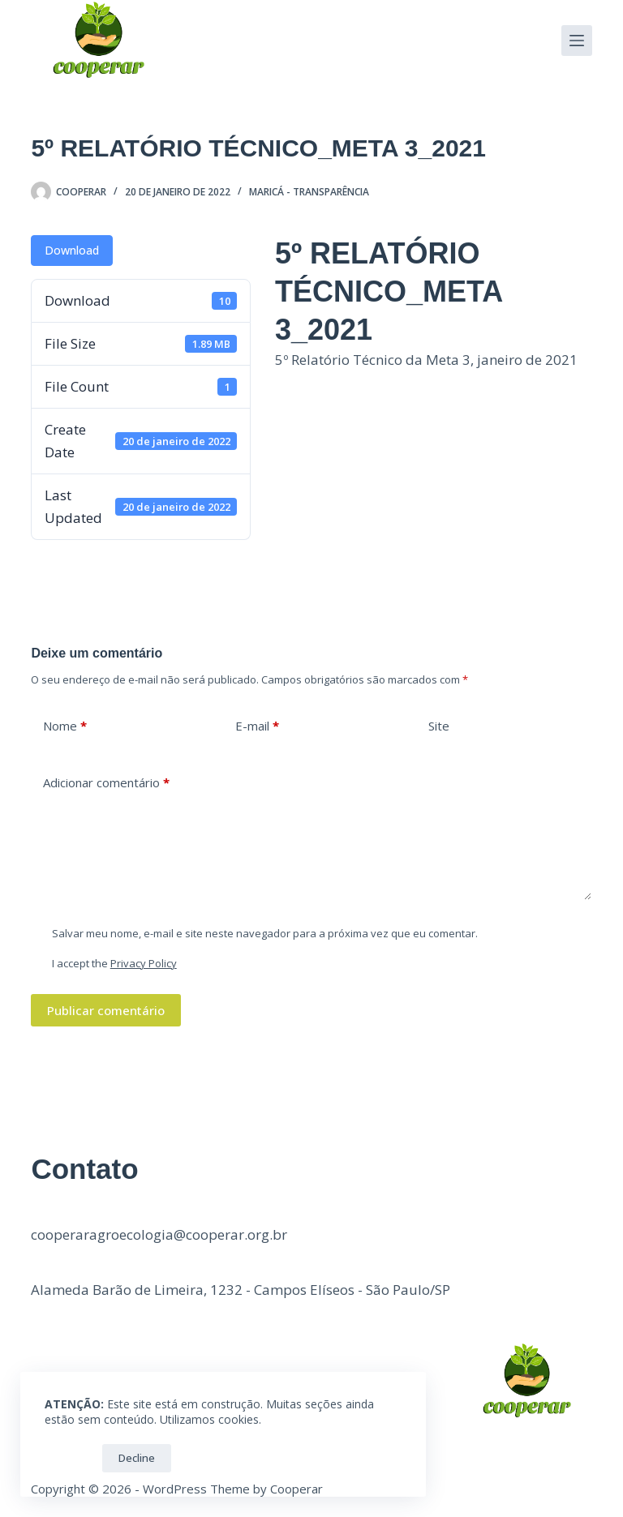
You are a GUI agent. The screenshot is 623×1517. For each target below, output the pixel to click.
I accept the (114, 963)
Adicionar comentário (106, 783)
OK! (69, 1458)
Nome (65, 726)
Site (438, 726)
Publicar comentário (106, 1010)
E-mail (257, 726)
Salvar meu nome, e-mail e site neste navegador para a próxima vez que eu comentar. (265, 933)
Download (72, 250)
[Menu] (576, 40)
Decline (136, 1458)
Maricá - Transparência (309, 192)
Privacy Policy (143, 963)
